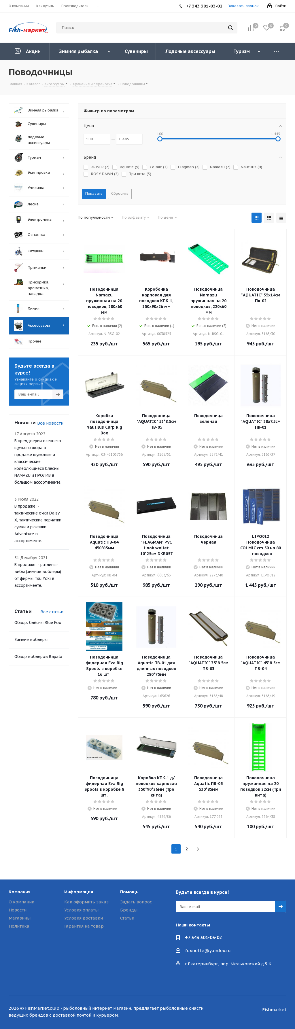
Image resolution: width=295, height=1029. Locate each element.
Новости (18, 910)
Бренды (128, 910)
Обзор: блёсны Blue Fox (37, 622)
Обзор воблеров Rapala (38, 656)
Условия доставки (83, 918)
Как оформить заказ (86, 902)
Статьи (127, 918)
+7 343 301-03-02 (203, 937)
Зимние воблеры (31, 639)
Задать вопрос (136, 902)
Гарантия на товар (84, 926)
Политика (19, 926)
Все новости (50, 423)
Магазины (20, 918)
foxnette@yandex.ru (208, 950)
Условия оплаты (81, 910)
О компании (21, 902)
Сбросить (119, 193)
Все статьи (51, 611)
